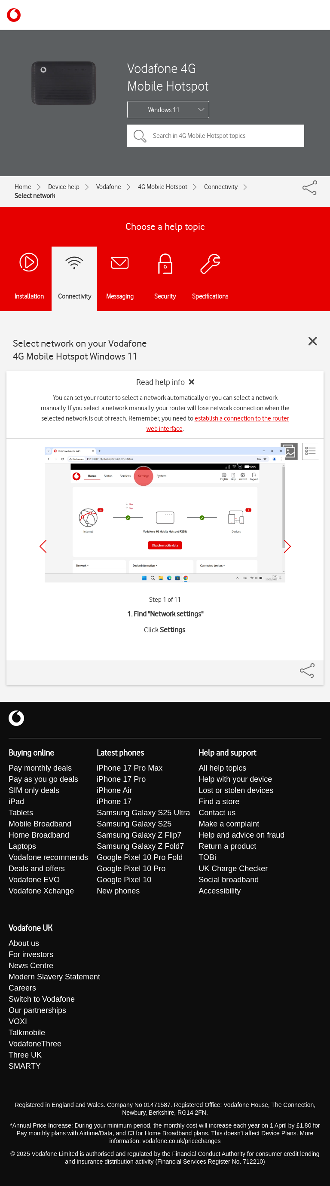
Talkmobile (27, 1032)
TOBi (207, 857)
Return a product (227, 846)
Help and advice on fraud (241, 835)
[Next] (287, 546)
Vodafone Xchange (41, 891)
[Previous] (43, 546)
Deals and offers (37, 868)
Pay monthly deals (40, 768)
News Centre (31, 965)
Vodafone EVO (34, 879)
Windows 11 (164, 110)
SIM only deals (34, 790)
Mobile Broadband (40, 824)
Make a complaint (229, 824)
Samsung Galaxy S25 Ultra (143, 812)
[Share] (318, 666)
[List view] (310, 451)
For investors (31, 954)
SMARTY (25, 1066)
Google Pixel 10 (124, 879)
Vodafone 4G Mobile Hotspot (168, 77)
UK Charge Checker (233, 868)
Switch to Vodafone (42, 999)
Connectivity (221, 187)
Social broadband (229, 879)
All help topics (222, 768)
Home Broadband (39, 835)
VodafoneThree (35, 1044)
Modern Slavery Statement (54, 977)
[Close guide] (313, 341)
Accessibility (220, 891)
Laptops (22, 846)
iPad (16, 801)
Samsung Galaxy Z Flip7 (139, 835)
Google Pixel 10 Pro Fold (140, 857)
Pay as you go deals (43, 779)
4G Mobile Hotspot (162, 187)
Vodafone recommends (48, 857)
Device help (63, 187)
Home (23, 187)
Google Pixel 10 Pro (131, 868)
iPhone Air (114, 790)
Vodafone (108, 187)
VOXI (18, 1021)
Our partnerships (37, 1010)
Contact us (217, 812)
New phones (118, 891)
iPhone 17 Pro (121, 779)
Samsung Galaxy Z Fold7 (140, 846)
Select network (35, 196)
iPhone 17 (114, 801)
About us (24, 943)
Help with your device (235, 779)
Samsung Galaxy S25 (134, 824)
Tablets (21, 812)
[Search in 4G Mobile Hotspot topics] (215, 136)
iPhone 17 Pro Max (129, 768)
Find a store (219, 801)
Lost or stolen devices (236, 790)
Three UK (25, 1055)
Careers (22, 988)
